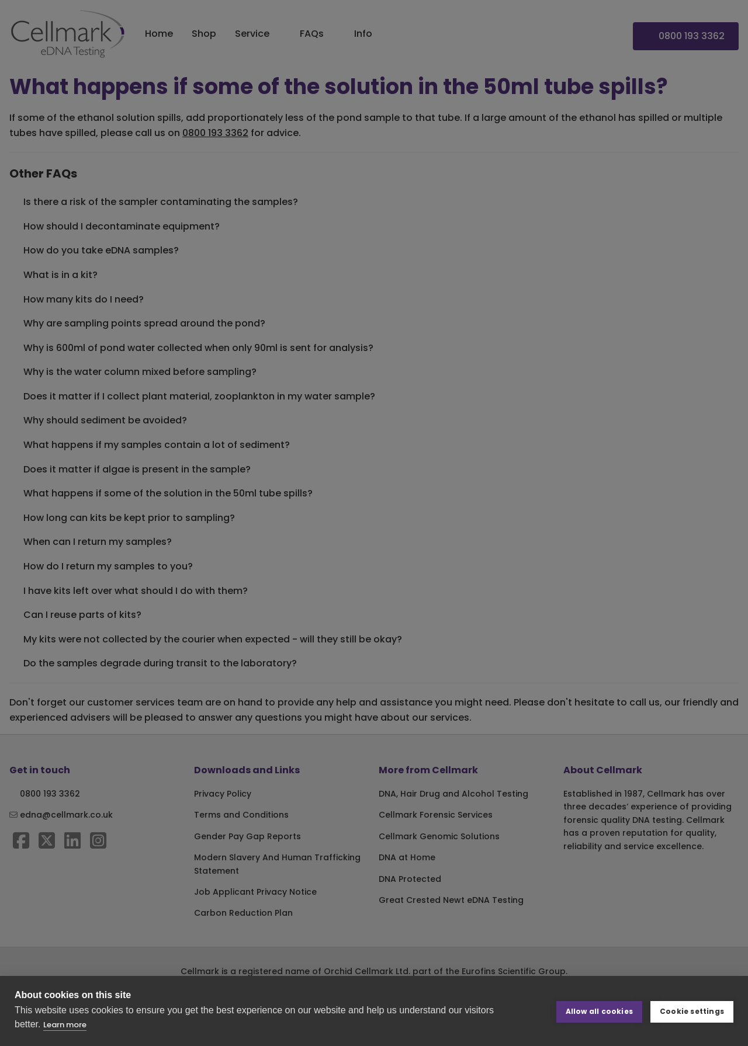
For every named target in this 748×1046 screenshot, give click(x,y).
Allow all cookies (599, 1011)
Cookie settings (692, 1011)
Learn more (64, 1024)
